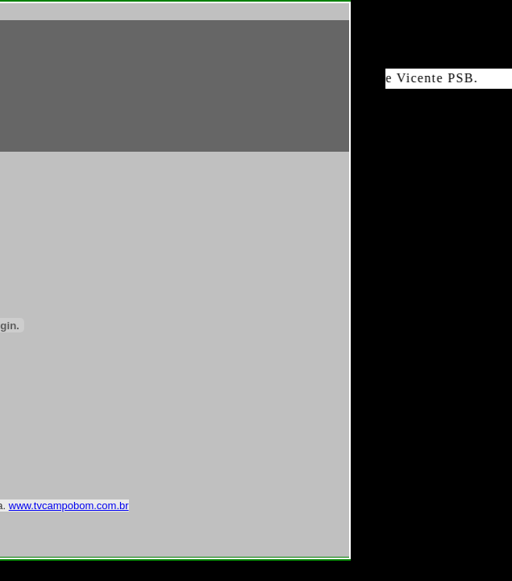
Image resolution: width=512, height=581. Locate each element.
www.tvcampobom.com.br (69, 505)
